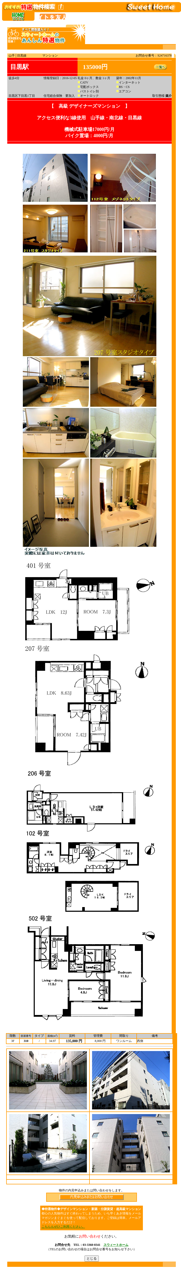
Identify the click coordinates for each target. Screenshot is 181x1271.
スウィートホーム (115, 1245)
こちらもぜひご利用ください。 (63, 1226)
